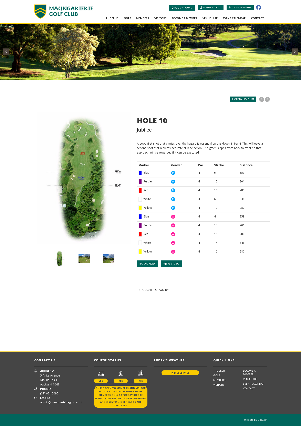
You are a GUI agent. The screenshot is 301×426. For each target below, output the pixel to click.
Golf (127, 18)
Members (142, 18)
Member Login (210, 7)
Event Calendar (234, 18)
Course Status (240, 7)
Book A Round (182, 7)
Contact (257, 18)
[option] (84, 178)
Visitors (160, 18)
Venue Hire (210, 18)
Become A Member (184, 18)
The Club (112, 18)
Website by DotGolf (255, 420)
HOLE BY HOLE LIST (243, 99)
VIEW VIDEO (171, 264)
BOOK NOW (147, 264)
